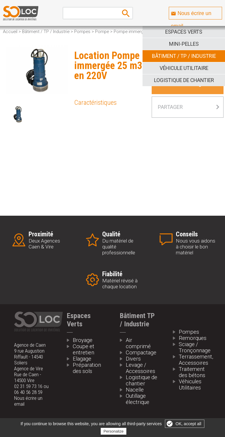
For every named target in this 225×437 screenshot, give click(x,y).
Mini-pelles (184, 44)
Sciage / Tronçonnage (195, 347)
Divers (133, 359)
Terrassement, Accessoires (195, 359)
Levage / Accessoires (140, 368)
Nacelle (135, 390)
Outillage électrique (137, 399)
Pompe (102, 31)
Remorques (192, 338)
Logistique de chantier (141, 380)
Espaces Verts (183, 32)
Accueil (10, 31)
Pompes (82, 31)
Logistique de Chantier (184, 80)
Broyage (82, 340)
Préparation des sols (87, 368)
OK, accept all (188, 423)
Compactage (141, 352)
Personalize (114, 431)
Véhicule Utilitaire (184, 68)
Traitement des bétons (192, 372)
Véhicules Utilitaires (190, 384)
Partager (170, 107)
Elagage (82, 359)
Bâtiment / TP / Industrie (184, 56)
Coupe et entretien (83, 349)
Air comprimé (138, 343)
